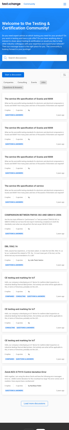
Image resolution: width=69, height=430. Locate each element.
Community (29, 4)
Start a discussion (13, 75)
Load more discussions (34, 403)
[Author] (29, 110)
